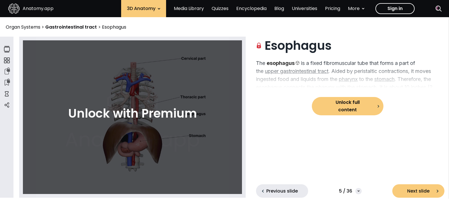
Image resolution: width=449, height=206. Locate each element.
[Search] (439, 8)
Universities (304, 8)
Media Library (189, 8)
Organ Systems (24, 27)
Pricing (332, 8)
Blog (279, 8)
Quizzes (220, 8)
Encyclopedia (251, 8)
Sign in (395, 8)
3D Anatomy (143, 8)
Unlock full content (348, 106)
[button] (283, 63)
